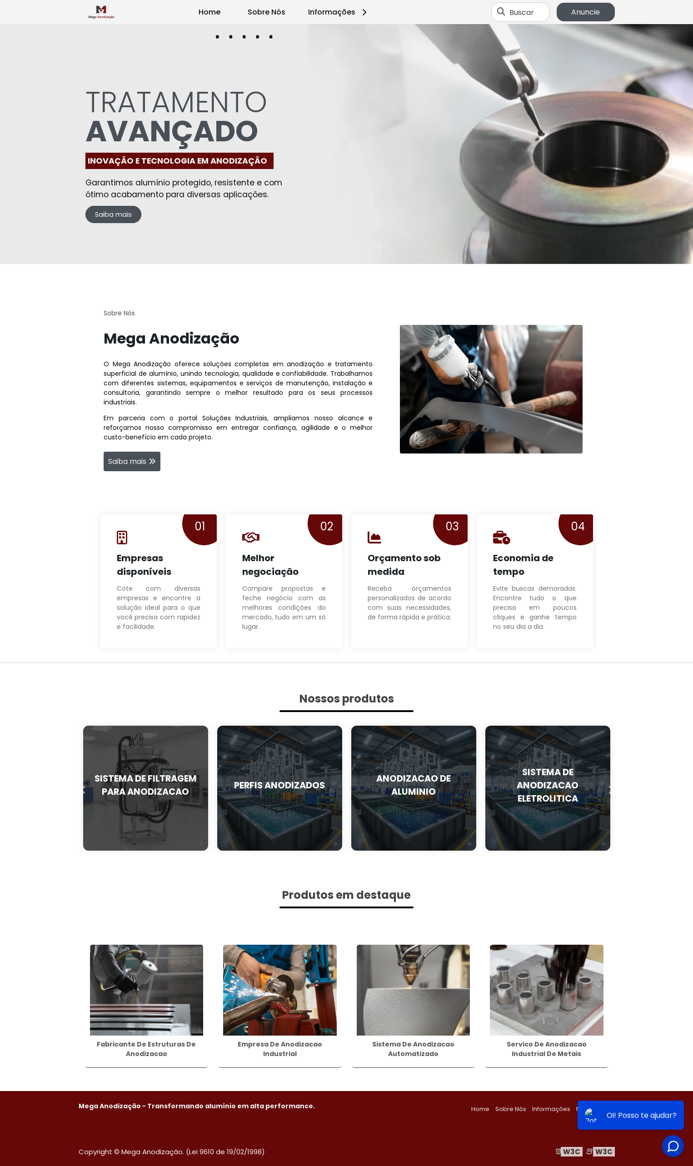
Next (610, 787)
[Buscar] (501, 12)
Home (209, 12)
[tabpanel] (346, 144)
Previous (83, 787)
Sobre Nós (266, 12)
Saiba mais (113, 214)
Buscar (521, 12)
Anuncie (585, 12)
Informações (338, 12)
